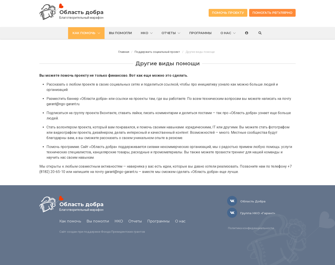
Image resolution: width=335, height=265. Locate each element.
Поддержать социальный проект (157, 51)
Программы (158, 221)
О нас (180, 221)
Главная (123, 51)
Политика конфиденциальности (251, 228)
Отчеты (135, 221)
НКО (119, 221)
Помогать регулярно (272, 13)
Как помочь (70, 221)
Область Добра (253, 201)
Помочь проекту (228, 13)
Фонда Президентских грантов (123, 231)
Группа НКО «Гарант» (257, 213)
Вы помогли (98, 221)
